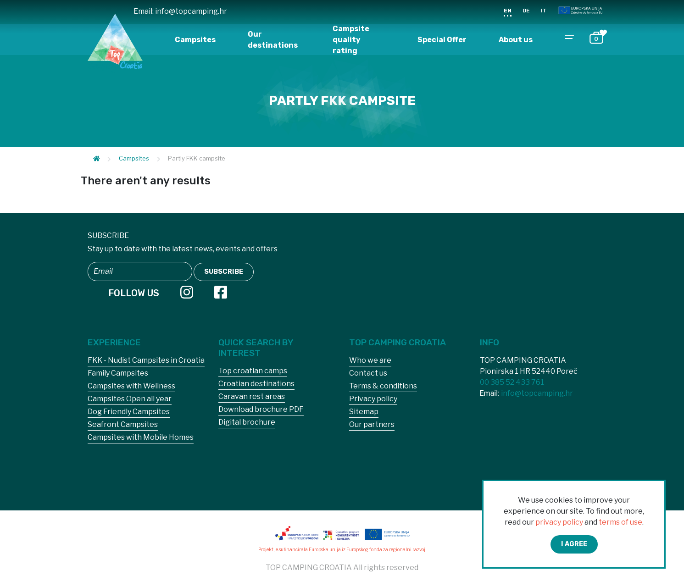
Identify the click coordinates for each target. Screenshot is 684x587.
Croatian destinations (256, 383)
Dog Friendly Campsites (129, 411)
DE (526, 10)
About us (516, 39)
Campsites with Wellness (131, 386)
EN (508, 10)
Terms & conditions (383, 386)
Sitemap (363, 411)
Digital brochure (246, 422)
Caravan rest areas (251, 396)
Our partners (372, 424)
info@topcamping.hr (191, 11)
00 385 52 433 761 (512, 382)
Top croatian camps (252, 370)
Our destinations (273, 40)
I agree (574, 544)
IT (544, 10)
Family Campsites (118, 373)
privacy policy (559, 522)
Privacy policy (373, 398)
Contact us (368, 373)
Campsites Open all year (130, 398)
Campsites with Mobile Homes (141, 437)
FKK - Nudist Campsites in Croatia (146, 360)
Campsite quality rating (351, 39)
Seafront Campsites (123, 424)
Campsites (195, 39)
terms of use (620, 522)
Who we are (370, 360)
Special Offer (442, 39)
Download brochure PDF (261, 409)
